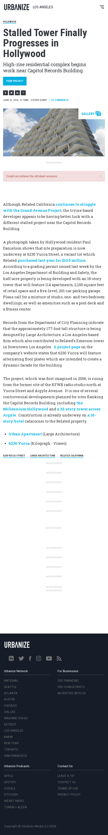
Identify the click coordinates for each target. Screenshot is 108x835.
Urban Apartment (25, 434)
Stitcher (11, 794)
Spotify (10, 782)
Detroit (10, 724)
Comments (59, 100)
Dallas (9, 712)
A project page (66, 346)
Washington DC (16, 718)
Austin (9, 699)
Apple (8, 776)
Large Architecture (42, 455)
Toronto (11, 749)
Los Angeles (13, 730)
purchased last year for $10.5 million (52, 260)
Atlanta (11, 693)
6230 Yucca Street (14, 455)
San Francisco (15, 755)
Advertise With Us (72, 693)
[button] (100, 176)
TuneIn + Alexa (15, 807)
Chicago (10, 705)
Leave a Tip (66, 776)
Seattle (10, 687)
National (11, 680)
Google (10, 788)
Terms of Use (68, 788)
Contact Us (67, 782)
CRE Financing (68, 680)
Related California (72, 455)
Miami (8, 737)
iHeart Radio (14, 801)
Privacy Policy (69, 794)
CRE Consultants (71, 687)
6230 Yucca (19, 443)
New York (11, 743)
